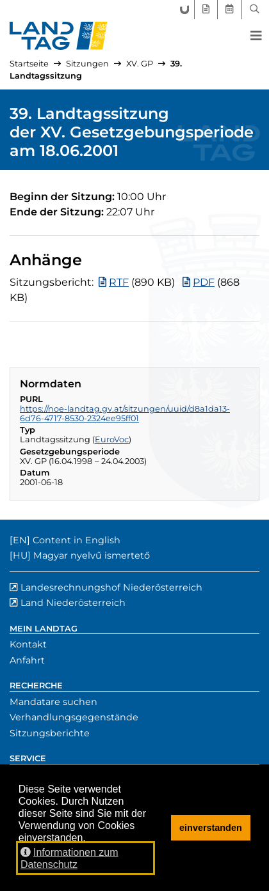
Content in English (76, 540)
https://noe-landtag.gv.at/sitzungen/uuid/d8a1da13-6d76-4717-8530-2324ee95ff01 (125, 413)
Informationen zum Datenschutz (69, 858)
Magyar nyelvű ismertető (91, 555)
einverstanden (210, 828)
